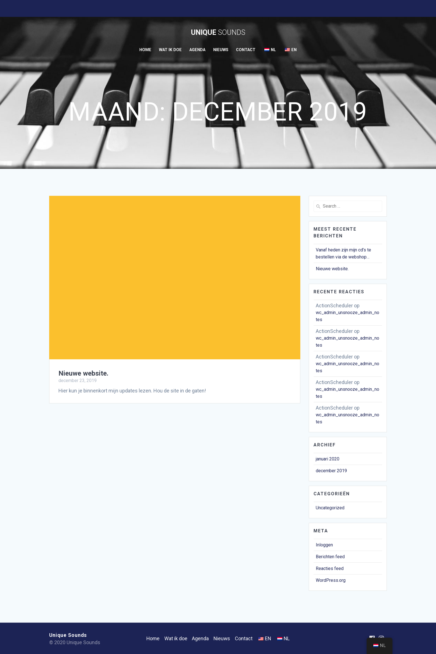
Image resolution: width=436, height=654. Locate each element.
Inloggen (324, 545)
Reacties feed (330, 568)
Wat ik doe (170, 50)
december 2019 (331, 470)
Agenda (197, 50)
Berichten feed (330, 556)
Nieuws (220, 50)
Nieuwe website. (83, 373)
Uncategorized (330, 507)
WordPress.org (331, 580)
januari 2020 (327, 459)
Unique (218, 32)
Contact (245, 50)
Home (145, 50)
